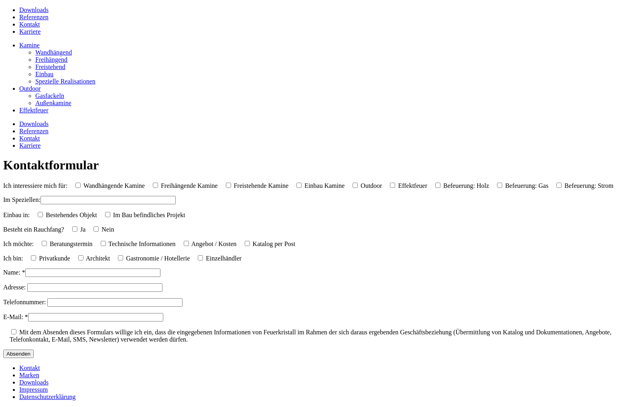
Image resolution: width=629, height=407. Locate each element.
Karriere (30, 31)
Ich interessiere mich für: (35, 185)
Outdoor (30, 88)
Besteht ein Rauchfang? (33, 229)
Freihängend (51, 59)
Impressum (33, 389)
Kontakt (29, 24)
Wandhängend (53, 52)
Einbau (44, 74)
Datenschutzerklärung (47, 396)
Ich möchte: (18, 243)
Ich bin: (13, 258)
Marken (29, 375)
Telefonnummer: (25, 302)
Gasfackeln (49, 95)
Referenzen (34, 17)
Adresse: (15, 287)
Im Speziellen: (22, 199)
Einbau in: (16, 215)
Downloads (34, 9)
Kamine (29, 45)
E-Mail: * (15, 316)
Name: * (14, 272)
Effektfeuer (34, 110)
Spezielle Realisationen (65, 81)
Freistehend (50, 66)
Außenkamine (53, 103)
